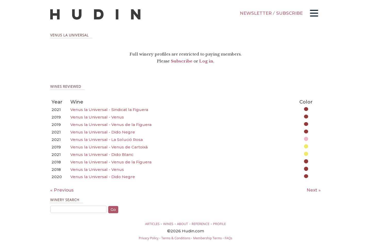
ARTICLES (152, 223)
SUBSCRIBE (289, 13)
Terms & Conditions (175, 238)
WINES (168, 223)
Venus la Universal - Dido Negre (102, 132)
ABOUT (182, 223)
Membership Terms (207, 238)
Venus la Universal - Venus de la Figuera (110, 124)
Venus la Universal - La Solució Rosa (106, 139)
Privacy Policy (148, 238)
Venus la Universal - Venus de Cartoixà (109, 147)
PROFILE (219, 223)
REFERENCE (200, 223)
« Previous (62, 190)
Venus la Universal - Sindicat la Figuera (109, 109)
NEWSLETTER (256, 13)
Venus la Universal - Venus (97, 117)
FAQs (228, 238)
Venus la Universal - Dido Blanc (101, 154)
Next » (314, 190)
